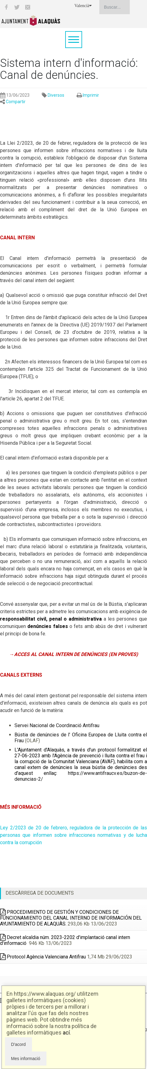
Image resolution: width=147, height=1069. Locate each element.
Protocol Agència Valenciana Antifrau (43, 957)
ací (66, 1032)
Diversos (56, 95)
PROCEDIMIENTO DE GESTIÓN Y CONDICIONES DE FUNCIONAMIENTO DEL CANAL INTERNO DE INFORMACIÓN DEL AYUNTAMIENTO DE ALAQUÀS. (71, 918)
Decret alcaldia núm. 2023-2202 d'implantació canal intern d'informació (65, 940)
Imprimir (91, 95)
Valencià (83, 5)
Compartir (16, 101)
